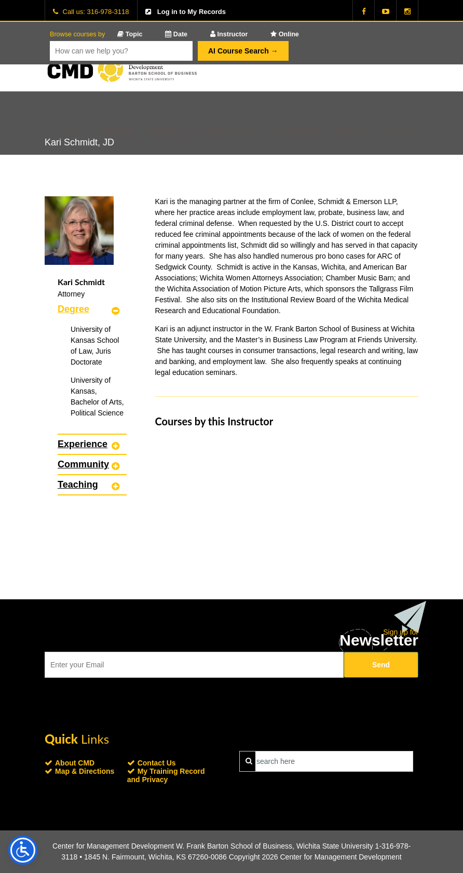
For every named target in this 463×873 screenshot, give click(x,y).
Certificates (165, 132)
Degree (73, 309)
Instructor (229, 34)
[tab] (92, 309)
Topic (129, 34)
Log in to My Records (191, 12)
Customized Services (225, 132)
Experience (82, 444)
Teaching (78, 484)
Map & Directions (84, 771)
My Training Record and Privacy (166, 775)
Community (83, 464)
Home (75, 132)
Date (176, 34)
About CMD (351, 132)
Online (284, 34)
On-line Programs (294, 132)
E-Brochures (116, 132)
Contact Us (398, 132)
